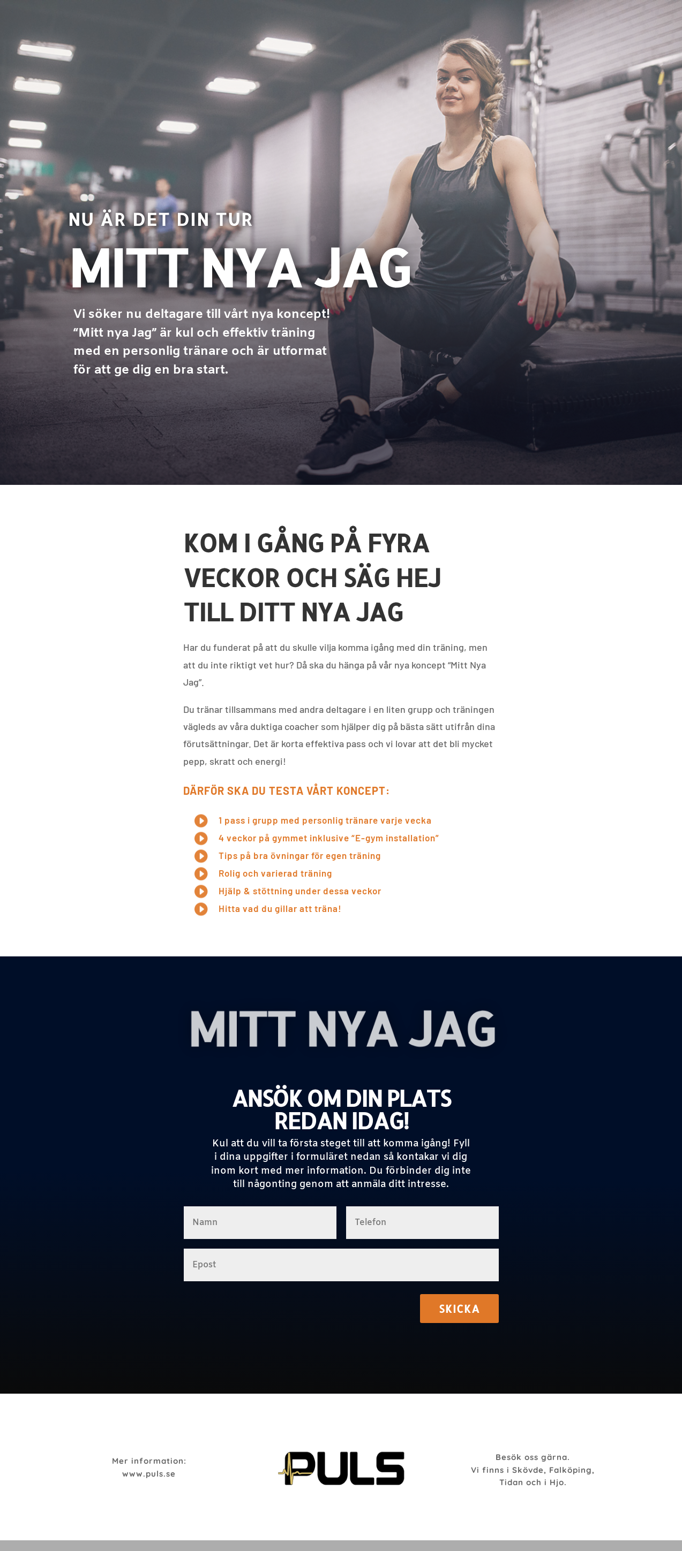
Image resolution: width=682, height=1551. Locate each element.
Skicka (459, 1309)
